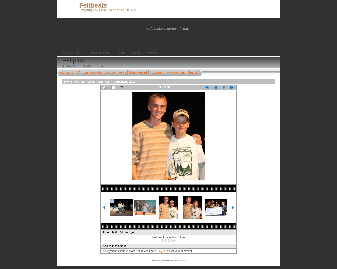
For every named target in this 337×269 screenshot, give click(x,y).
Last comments (115, 72)
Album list (67, 72)
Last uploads (92, 72)
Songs (136, 53)
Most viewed (138, 72)
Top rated (156, 72)
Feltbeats (93, 5)
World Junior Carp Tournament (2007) (112, 81)
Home (68, 81)
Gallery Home (72, 53)
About (121, 53)
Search (193, 72)
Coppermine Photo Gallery (174, 261)
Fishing (80, 81)
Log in (161, 251)
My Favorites (175, 72)
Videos (152, 53)
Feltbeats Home (99, 53)
